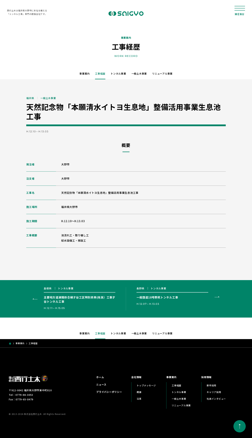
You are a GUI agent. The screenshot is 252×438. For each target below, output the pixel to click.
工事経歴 (100, 73)
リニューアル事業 (162, 73)
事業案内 (84, 73)
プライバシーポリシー (109, 392)
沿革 (139, 398)
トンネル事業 (118, 73)
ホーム (100, 377)
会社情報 (136, 377)
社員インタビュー (216, 398)
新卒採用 (211, 385)
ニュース (101, 384)
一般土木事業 (139, 73)
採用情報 (206, 377)
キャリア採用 (214, 392)
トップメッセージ (146, 385)
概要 (139, 392)
